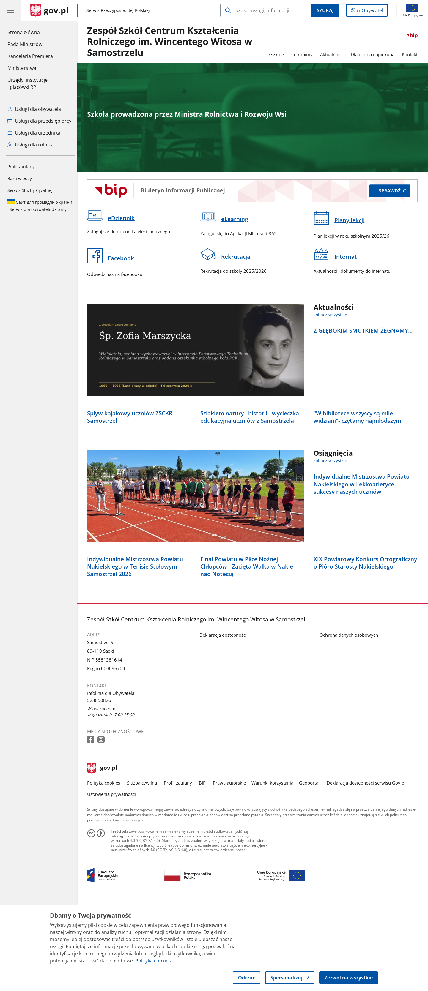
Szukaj (325, 10)
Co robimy (303, 54)
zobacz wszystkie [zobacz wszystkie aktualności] (332, 315)
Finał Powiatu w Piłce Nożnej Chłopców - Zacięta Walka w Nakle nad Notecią (248, 654)
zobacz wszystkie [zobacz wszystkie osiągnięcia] (332, 504)
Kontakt (411, 54)
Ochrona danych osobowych (350, 722)
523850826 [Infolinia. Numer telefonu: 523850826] (101, 787)
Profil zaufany (20, 166)
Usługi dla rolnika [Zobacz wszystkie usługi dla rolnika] (30, 144)
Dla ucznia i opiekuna (374, 54)
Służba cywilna (143, 870)
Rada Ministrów (24, 44)
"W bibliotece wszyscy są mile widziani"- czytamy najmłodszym (359, 460)
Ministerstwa (21, 68)
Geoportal (311, 870)
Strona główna (30, 32)
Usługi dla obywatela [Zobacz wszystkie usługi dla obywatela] (34, 109)
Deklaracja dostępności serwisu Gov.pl (367, 870)
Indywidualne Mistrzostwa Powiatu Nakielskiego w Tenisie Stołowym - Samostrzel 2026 (137, 654)
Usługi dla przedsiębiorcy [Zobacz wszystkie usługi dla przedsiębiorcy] (39, 121)
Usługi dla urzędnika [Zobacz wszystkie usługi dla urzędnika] (33, 133)
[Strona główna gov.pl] (49, 10)
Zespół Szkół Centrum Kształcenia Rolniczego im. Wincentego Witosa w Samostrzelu (171, 42)
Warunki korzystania (274, 870)
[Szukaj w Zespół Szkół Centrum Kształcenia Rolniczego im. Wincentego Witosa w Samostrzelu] (265, 10)
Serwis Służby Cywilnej (30, 190)
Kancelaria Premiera (30, 56)
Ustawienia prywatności (113, 881)
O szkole (276, 54)
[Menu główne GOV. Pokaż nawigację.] (10, 10)
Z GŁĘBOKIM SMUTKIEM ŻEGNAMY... (364, 330)
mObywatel (369, 12)
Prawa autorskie (230, 870)
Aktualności (333, 54)
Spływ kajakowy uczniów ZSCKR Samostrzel (131, 460)
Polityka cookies (105, 870)
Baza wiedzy (19, 178)
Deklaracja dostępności (224, 722)
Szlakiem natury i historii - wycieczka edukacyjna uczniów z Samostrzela (251, 460)
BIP (204, 870)
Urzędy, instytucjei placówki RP (27, 83)
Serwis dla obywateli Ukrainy (39, 205)
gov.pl (104, 855)
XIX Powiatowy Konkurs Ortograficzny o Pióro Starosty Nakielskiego (366, 650)
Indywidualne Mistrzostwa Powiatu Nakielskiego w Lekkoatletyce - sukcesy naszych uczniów (363, 528)
